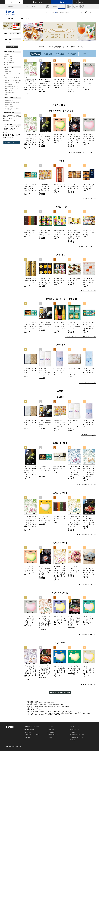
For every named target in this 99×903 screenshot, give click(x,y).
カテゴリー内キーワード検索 (11, 33)
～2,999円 (7, 54)
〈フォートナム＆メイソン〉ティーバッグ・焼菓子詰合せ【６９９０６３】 (74, 327)
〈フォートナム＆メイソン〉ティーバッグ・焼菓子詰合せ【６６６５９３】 (88, 327)
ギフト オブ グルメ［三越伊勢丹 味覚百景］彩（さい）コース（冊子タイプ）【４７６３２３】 (89, 522)
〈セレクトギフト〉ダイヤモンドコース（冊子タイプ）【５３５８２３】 (88, 671)
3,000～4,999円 (8, 56)
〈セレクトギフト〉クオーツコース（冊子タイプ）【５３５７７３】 (88, 620)
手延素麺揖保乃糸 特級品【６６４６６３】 (60, 469)
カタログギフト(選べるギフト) (12, 102)
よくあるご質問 (51, 732)
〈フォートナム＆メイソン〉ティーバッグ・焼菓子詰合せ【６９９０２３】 (30, 189)
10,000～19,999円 (9, 62)
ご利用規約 (73, 732)
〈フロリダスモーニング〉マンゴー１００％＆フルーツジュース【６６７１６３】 (59, 327)
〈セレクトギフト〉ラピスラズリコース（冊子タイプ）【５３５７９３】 (59, 671)
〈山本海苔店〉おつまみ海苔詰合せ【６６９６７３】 (59, 281)
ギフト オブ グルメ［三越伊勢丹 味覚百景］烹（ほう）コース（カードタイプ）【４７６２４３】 (89, 572)
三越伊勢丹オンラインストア (14, 6)
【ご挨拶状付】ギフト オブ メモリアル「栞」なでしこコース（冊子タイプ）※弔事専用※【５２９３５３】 (59, 573)
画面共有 (72, 739)
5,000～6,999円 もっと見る (86, 535)
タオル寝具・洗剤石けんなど (12, 86)
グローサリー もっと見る (87, 291)
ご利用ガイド (51, 729)
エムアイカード (28, 737)
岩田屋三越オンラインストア (81, 6)
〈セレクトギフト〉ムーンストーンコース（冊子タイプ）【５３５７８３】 (88, 84)
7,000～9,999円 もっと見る (86, 585)
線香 (6, 94)
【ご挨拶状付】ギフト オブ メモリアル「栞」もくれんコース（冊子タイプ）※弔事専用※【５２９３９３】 (30, 673)
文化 (41, 6)
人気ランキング (8, 104)
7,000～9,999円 (8, 60)
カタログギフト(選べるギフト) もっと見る (82, 152)
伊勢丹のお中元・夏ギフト (69, 6)
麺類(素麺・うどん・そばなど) (12, 82)
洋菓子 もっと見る (89, 199)
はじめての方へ (51, 726)
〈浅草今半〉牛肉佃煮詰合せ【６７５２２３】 (74, 281)
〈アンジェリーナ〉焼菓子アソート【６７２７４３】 (74, 188)
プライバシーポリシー (76, 726)
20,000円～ (7, 64)
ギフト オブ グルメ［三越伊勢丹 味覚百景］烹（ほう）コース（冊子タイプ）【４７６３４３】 (74, 85)
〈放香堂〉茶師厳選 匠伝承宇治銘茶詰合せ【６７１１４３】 (45, 326)
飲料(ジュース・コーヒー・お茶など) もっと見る (80, 337)
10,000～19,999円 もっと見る (85, 634)
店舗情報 (26, 6)
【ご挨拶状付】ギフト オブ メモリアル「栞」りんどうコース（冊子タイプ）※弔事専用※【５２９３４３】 (74, 523)
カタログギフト (8, 90)
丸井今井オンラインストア (75, 6)
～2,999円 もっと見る (88, 435)
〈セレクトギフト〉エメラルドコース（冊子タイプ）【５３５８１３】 (74, 670)
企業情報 (50, 737)
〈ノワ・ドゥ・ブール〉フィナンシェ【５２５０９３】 (59, 188)
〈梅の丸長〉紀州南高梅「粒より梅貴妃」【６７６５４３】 (88, 282)
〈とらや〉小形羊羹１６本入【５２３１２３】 (30, 233)
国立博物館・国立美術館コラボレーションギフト (12, 108)
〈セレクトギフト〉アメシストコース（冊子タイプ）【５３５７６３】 (59, 620)
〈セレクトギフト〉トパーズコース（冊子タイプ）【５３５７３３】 (45, 520)
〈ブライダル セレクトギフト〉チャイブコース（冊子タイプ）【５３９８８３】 (74, 571)
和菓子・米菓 (8, 71)
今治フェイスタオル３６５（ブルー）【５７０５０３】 (89, 371)
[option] (35, 54)
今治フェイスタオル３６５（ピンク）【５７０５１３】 (59, 371)
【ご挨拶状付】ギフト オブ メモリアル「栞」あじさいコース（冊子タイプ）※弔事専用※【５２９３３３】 (30, 86)
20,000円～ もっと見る (87, 684)
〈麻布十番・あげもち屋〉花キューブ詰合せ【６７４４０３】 (45, 234)
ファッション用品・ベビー (11, 88)
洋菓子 (6, 70)
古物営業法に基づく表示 (76, 737)
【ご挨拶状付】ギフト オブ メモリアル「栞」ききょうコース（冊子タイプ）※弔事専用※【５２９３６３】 (45, 623)
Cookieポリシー (74, 729)
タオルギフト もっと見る (87, 383)
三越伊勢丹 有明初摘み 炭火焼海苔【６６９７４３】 (30, 282)
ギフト (33, 6)
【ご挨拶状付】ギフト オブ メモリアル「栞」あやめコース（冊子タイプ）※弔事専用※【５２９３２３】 (88, 473)
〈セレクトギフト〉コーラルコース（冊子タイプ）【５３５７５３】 (59, 84)
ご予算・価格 (7, 39)
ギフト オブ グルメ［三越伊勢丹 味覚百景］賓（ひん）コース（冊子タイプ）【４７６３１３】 (45, 85)
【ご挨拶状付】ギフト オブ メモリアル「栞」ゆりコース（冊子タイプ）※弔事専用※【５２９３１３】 (74, 472)
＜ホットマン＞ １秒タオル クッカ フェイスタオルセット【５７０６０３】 (45, 373)
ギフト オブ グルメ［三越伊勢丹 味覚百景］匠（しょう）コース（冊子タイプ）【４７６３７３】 (45, 672)
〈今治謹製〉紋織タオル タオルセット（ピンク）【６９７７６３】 (74, 372)
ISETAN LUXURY (29, 729)
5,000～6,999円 (8, 58)
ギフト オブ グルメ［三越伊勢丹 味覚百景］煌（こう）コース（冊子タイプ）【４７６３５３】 (74, 622)
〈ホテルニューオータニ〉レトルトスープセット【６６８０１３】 (45, 282)
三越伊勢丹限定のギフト (11, 106)
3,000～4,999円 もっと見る (86, 485)
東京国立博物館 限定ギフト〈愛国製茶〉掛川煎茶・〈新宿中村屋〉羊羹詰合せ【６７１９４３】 (74, 236)
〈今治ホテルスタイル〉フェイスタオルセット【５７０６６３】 (30, 372)
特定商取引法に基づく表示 (77, 734)
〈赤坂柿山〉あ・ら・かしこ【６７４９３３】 (88, 233)
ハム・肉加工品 (8, 84)
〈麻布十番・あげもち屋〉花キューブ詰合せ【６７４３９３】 (59, 234)
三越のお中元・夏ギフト (48, 6)
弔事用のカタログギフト (11, 92)
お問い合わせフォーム (53, 734)
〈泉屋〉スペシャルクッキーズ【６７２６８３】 (88, 187)
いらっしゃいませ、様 (52, 12)
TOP (4, 19)
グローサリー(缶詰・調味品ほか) (13, 80)
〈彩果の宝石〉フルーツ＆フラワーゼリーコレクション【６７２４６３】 (45, 189)
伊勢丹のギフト (12, 19)
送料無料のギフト (9, 100)
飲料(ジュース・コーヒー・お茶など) (12, 74)
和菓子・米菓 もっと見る (87, 246)
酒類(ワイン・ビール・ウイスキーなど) (12, 77)
